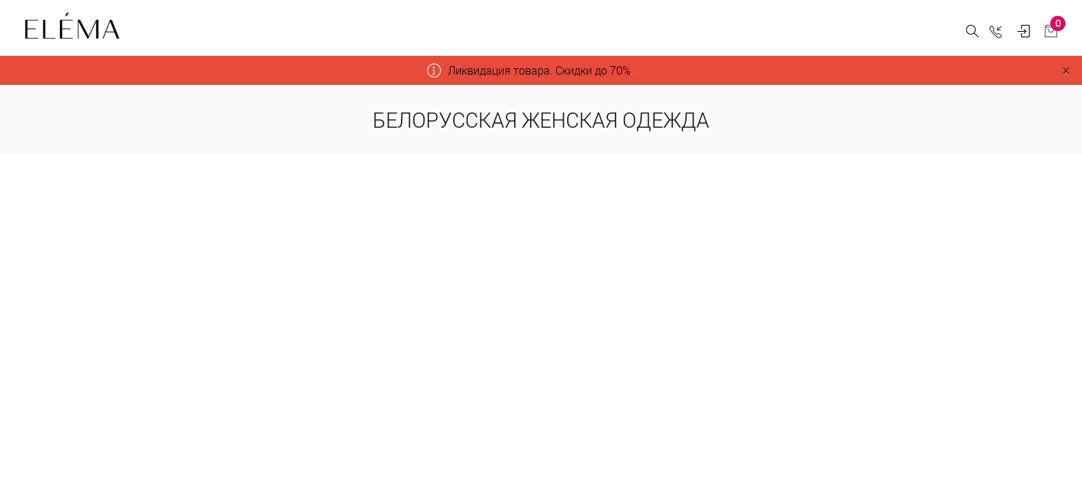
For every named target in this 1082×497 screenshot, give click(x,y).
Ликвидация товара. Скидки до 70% (539, 70)
